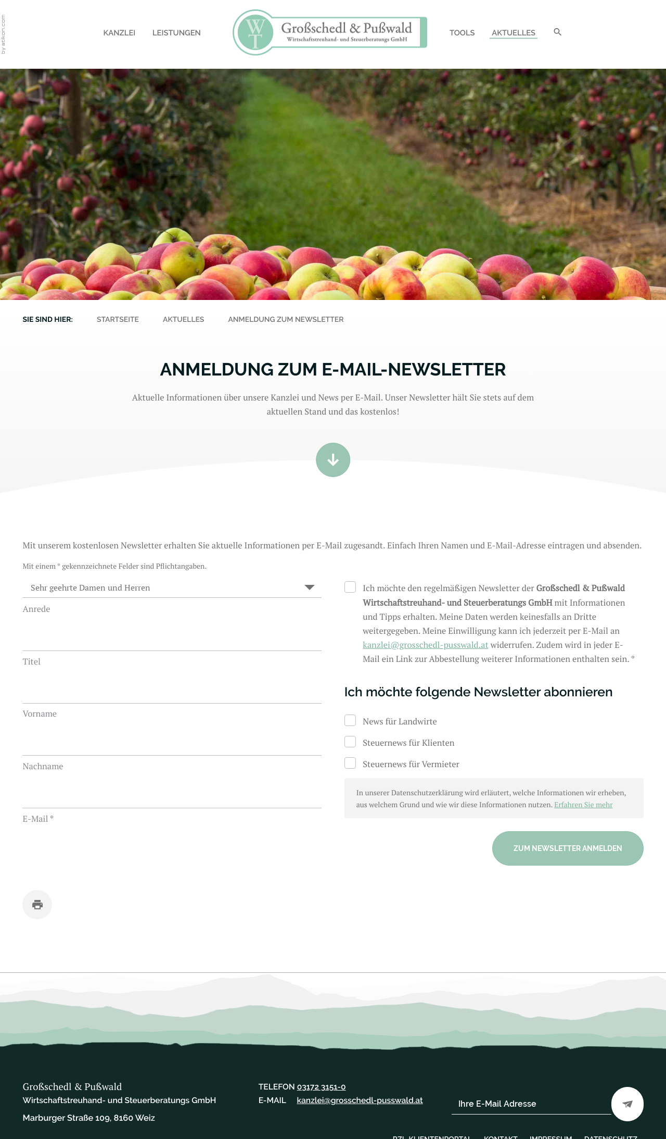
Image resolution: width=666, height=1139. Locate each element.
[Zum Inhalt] (333, 460)
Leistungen (176, 33)
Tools (462, 33)
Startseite (118, 320)
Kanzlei (119, 33)
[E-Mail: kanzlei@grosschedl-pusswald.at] (425, 644)
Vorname (39, 713)
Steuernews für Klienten (408, 742)
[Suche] (557, 34)
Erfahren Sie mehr (583, 804)
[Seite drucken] (37, 904)
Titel (31, 661)
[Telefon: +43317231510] (321, 1087)
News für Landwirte (400, 721)
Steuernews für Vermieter (411, 764)
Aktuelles (513, 33)
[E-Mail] (531, 1104)
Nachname (42, 766)
